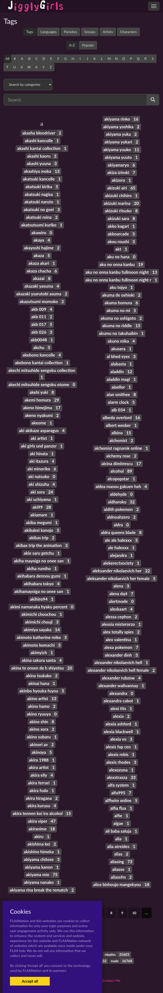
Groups (90, 32)
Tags (29, 32)
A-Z (72, 45)
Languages (48, 32)
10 (134, 913)
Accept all (30, 981)
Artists (108, 32)
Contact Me (111, 980)
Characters (128, 32)
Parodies (70, 32)
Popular (88, 45)
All (7, 58)
